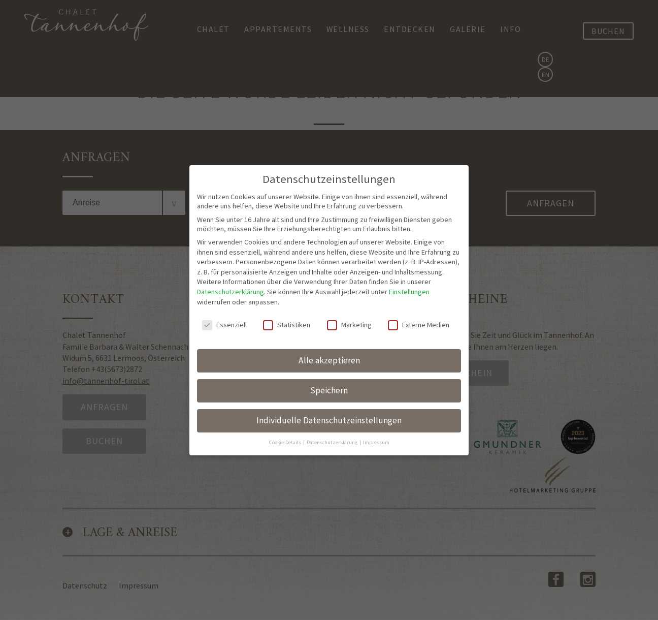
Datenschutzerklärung (230, 290)
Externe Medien (418, 323)
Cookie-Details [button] (285, 441)
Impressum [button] (376, 441)
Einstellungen (409, 290)
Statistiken (286, 323)
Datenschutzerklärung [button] (332, 441)
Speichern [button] (329, 389)
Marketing (349, 323)
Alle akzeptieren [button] (329, 359)
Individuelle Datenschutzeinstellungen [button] (329, 419)
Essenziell (224, 323)
